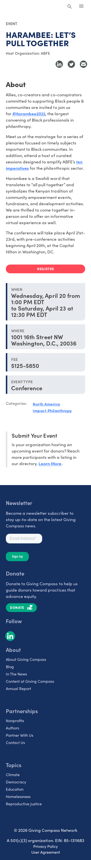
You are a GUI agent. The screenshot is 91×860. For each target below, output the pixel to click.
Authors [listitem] (12, 727)
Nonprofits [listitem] (15, 720)
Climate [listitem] (13, 774)
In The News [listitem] (16, 673)
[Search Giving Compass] (69, 7)
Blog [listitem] (10, 666)
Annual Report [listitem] (18, 688)
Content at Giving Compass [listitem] (30, 681)
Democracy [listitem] (16, 781)
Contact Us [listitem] (15, 742)
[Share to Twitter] (71, 64)
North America (46, 404)
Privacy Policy (45, 846)
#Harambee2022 (28, 113)
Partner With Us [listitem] (19, 735)
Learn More (50, 463)
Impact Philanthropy (52, 410)
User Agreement (45, 852)
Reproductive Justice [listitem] (24, 803)
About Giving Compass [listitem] (26, 659)
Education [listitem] (15, 789)
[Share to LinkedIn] (59, 64)
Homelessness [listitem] (18, 796)
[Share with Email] (83, 64)
